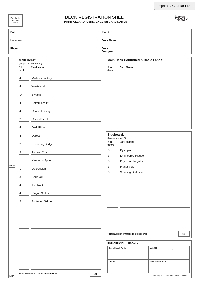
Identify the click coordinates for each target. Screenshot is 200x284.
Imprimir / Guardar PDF (175, 6)
